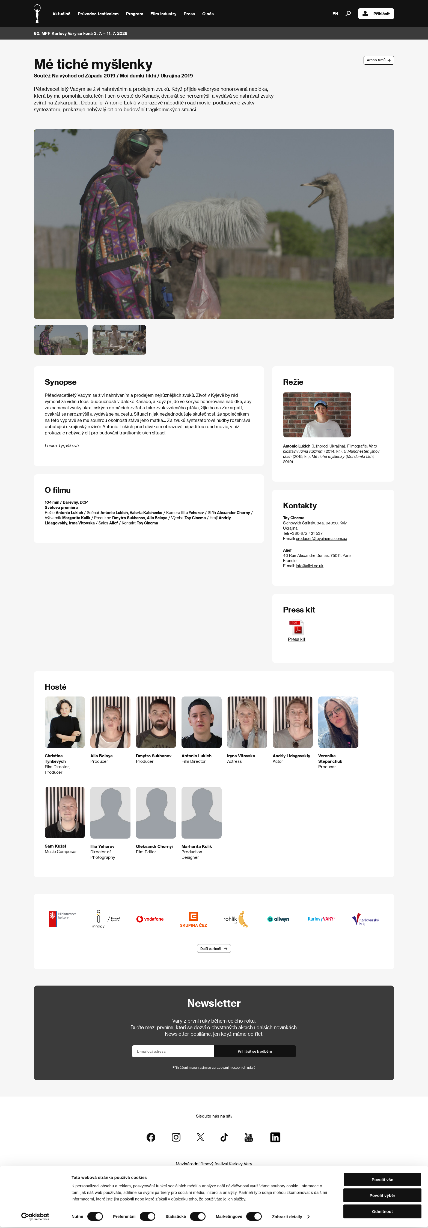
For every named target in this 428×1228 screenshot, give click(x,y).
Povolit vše (382, 1180)
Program (134, 13)
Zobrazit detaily (287, 1217)
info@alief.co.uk (309, 565)
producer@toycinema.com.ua (321, 538)
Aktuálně (61, 13)
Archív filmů (376, 60)
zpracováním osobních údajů (233, 1068)
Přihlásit (376, 13)
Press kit (296, 636)
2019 (109, 75)
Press (189, 13)
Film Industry (163, 13)
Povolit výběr (382, 1196)
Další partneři (210, 949)
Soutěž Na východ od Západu (68, 75)
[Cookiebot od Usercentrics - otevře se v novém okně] (35, 1217)
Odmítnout (382, 1212)
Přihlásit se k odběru (255, 1051)
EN (335, 13)
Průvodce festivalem (98, 13)
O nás (208, 13)
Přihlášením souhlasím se (214, 1068)
